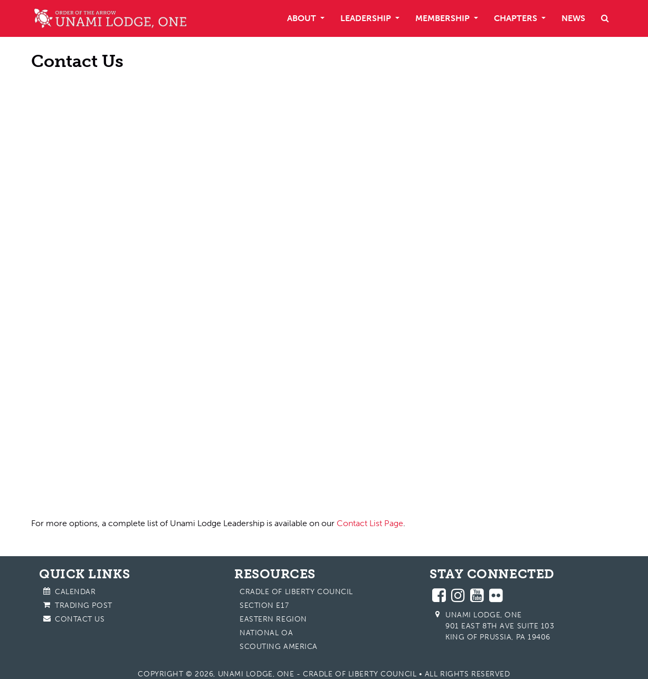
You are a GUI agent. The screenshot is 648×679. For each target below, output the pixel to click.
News (573, 18)
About (302, 18)
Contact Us (80, 619)
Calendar (75, 591)
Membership (443, 18)
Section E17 (264, 605)
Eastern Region (273, 619)
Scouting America (279, 646)
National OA (266, 632)
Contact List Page (370, 523)
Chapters (516, 18)
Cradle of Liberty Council (296, 591)
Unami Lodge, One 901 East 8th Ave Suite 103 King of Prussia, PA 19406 (500, 626)
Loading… (192, 286)
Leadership (366, 18)
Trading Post (83, 605)
